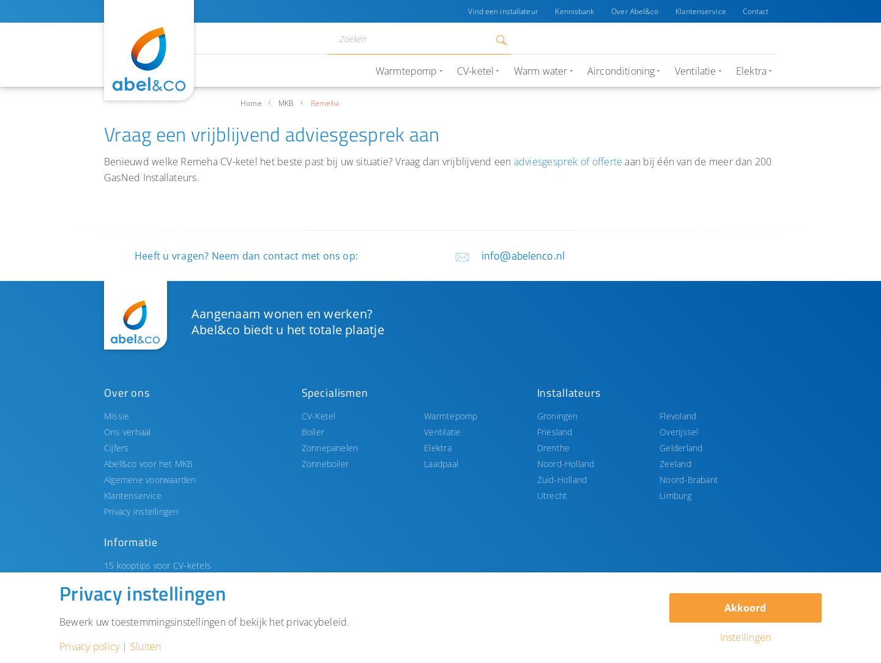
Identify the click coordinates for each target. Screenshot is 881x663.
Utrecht (552, 495)
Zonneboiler (325, 464)
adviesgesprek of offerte (568, 161)
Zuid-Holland (562, 479)
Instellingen (745, 637)
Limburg (675, 495)
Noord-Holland (566, 464)
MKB (286, 103)
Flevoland (678, 416)
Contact (755, 11)
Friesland (555, 432)
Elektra (438, 448)
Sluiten (146, 646)
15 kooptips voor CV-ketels (157, 565)
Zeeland (675, 464)
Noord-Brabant (689, 479)
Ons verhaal (127, 432)
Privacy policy (89, 646)
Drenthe (553, 448)
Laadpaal (441, 464)
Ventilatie (442, 432)
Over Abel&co (634, 11)
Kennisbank (573, 11)
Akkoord (745, 608)
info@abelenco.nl (523, 255)
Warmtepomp (450, 416)
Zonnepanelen (330, 448)
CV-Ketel (319, 416)
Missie (116, 416)
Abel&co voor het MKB (148, 464)
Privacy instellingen (141, 511)
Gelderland (681, 448)
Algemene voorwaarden (150, 479)
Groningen (557, 416)
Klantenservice (700, 11)
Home (251, 103)
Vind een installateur (502, 11)
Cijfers (116, 448)
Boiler (313, 432)
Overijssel (679, 432)
